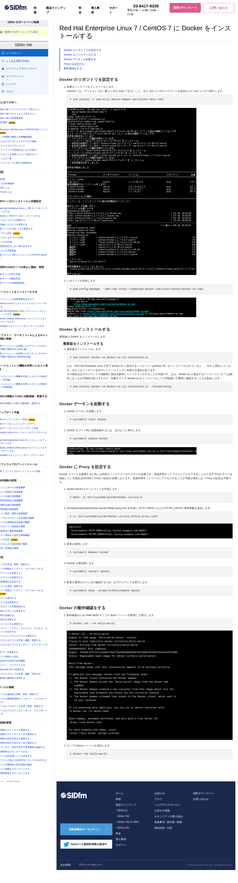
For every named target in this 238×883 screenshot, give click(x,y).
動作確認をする (80, 68)
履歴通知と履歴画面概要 (19, 535)
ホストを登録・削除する (19, 590)
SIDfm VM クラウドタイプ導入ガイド (26, 114)
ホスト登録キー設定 (16, 661)
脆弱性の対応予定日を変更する (22, 744)
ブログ (158, 812)
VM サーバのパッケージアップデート (26, 426)
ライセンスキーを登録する (20, 221)
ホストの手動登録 (15, 252)
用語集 (9, 180)
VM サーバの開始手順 (17, 280)
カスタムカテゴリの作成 (19, 239)
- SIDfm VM (122, 829)
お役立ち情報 (162, 823)
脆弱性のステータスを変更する (22, 736)
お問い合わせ (201, 812)
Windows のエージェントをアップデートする (30, 458)
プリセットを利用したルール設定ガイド (27, 155)
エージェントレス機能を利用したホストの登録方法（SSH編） (30, 381)
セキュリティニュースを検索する (24, 819)
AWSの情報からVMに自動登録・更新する (28, 406)
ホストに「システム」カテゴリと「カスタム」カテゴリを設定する (29, 635)
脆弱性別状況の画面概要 (19, 504)
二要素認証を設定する (18, 586)
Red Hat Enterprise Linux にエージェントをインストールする (30, 315)
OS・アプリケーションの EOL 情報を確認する (30, 813)
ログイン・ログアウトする (20, 670)
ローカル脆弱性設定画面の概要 (22, 526)
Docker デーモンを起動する (87, 59)
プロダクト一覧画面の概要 (20, 530)
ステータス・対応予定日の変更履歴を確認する (30, 755)
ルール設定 (16, 543)
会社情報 (73, 877)
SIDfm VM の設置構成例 (18, 118)
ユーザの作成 (13, 243)
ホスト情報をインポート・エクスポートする (30, 597)
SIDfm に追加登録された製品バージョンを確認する (30, 829)
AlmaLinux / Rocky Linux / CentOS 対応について (30, 132)
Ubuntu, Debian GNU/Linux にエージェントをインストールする (30, 322)
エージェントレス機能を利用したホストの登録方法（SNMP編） (30, 388)
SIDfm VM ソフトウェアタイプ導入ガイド (28, 109)
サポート (113, 10)
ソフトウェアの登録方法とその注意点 (26, 150)
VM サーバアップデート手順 (25, 422)
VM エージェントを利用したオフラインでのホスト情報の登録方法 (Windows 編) (29, 358)
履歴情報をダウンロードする (21, 761)
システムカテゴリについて (20, 146)
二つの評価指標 (14, 184)
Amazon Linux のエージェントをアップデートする (30, 437)
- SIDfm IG (122, 823)
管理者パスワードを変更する (21, 226)
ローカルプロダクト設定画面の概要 (25, 521)
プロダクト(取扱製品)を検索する (23, 823)
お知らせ (159, 806)
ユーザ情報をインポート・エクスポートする (30, 573)
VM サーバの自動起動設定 (20, 284)
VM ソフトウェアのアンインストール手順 (28, 474)
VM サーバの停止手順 (17, 276)
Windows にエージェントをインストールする (30, 328)
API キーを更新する (16, 657)
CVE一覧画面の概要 (16, 552)
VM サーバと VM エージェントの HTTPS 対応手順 (30, 258)
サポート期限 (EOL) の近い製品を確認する (29, 835)
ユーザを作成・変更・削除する (22, 568)
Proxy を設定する (81, 64)
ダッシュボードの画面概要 (20, 491)
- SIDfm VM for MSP (127, 835)
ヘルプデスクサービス (167, 817)
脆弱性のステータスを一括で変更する (26, 740)
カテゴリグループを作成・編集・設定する (29, 679)
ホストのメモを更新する (19, 629)
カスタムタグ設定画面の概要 (21, 548)
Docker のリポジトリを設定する (90, 50)
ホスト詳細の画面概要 (18, 499)
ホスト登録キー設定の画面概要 (22, 539)
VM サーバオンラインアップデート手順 (27, 431)
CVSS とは (13, 193)
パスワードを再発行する (19, 581)
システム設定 (17, 234)
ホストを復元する (15, 602)
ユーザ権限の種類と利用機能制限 (24, 137)
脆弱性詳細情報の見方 (18, 807)
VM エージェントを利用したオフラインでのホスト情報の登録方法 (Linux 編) (29, 350)
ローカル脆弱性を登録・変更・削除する (27, 700)
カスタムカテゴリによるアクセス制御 (26, 142)
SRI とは (11, 188)
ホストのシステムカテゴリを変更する (26, 641)
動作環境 (15, 122)
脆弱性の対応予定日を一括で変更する (26, 749)
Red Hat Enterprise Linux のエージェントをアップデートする (30, 445)
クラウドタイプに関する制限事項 (24, 164)
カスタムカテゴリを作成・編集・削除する (29, 645)
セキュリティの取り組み (168, 829)
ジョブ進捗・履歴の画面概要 (21, 517)
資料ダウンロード (203, 806)
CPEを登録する (14, 620)
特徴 (35, 10)
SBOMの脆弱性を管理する (20, 683)
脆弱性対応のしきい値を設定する (24, 248)
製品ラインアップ (56, 10)
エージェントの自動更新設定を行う (25, 301)
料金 (80, 10)
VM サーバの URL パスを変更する (24, 230)
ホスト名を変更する (16, 607)
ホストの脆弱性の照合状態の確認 (24, 777)
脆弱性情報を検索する (18, 802)
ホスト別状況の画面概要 (19, 495)
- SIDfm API (122, 840)
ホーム (119, 806)
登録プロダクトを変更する (20, 615)
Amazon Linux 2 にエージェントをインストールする (30, 307)
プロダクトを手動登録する (20, 611)
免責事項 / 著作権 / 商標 (168, 835)
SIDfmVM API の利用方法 (19, 675)
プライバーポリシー (97, 877)
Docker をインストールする (87, 55)
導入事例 (95, 10)
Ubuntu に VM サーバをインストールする (28, 217)
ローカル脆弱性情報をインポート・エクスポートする (30, 706)
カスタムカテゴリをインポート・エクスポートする (30, 651)
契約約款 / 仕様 (163, 841)
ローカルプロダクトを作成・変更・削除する (30, 712)
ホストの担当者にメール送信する (24, 765)
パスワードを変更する (18, 577)
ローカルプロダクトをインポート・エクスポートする (30, 718)
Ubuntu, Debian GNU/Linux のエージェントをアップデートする (30, 453)
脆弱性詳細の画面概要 (18, 508)
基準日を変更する (15, 624)
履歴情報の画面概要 (16, 513)
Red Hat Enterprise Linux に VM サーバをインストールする (30, 211)
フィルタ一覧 (13, 159)
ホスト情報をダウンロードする (22, 782)
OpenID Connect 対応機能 (19, 666)
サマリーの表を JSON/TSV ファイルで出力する (30, 772)
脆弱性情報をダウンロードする (22, 786)
